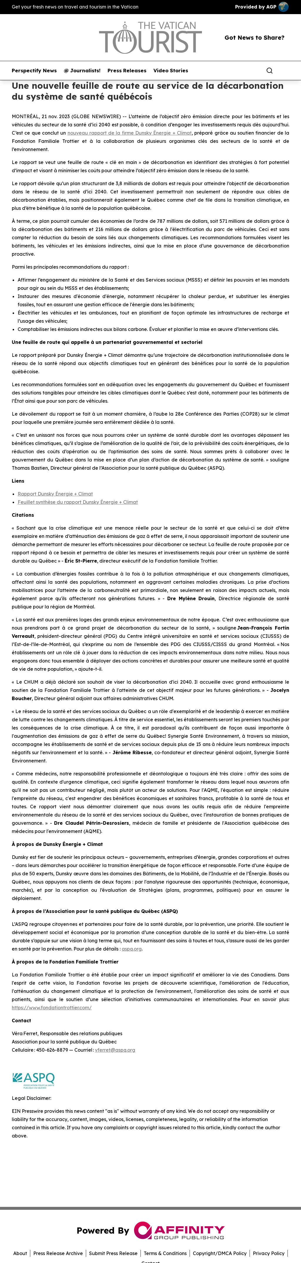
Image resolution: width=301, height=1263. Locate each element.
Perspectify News (34, 70)
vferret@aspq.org (115, 1050)
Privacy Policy (269, 1253)
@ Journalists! (82, 70)
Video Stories (170, 70)
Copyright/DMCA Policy (220, 1253)
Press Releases (127, 70)
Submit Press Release (113, 1253)
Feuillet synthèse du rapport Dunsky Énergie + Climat (78, 502)
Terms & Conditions (165, 1253)
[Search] (269, 70)
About (20, 1253)
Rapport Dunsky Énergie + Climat (55, 494)
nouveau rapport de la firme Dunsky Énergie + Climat (130, 133)
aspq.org (132, 949)
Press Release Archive (58, 1253)
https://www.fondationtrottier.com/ (52, 1008)
